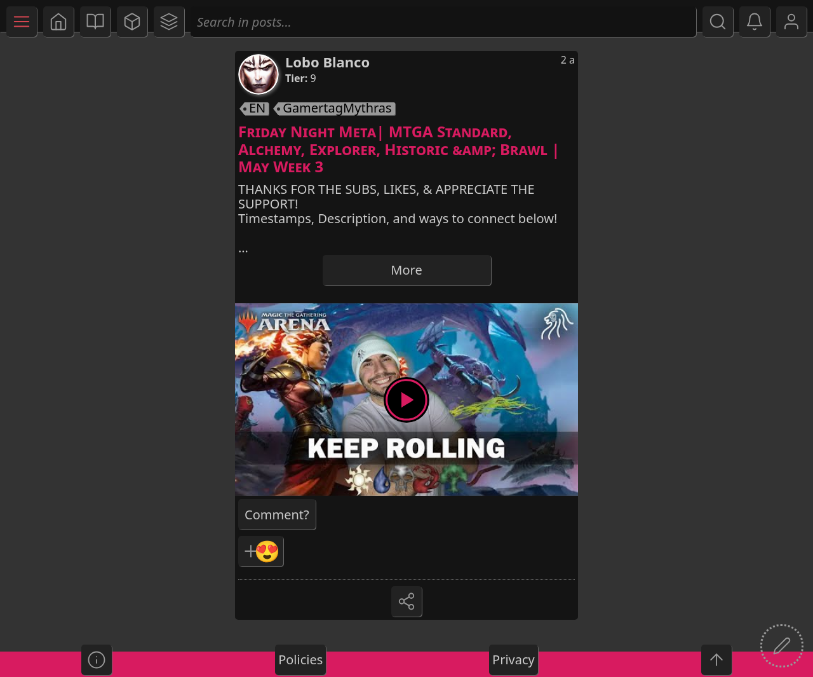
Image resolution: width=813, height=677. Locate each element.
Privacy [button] (513, 659)
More (406, 269)
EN (257, 108)
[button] (58, 21)
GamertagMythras (337, 108)
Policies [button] (300, 659)
